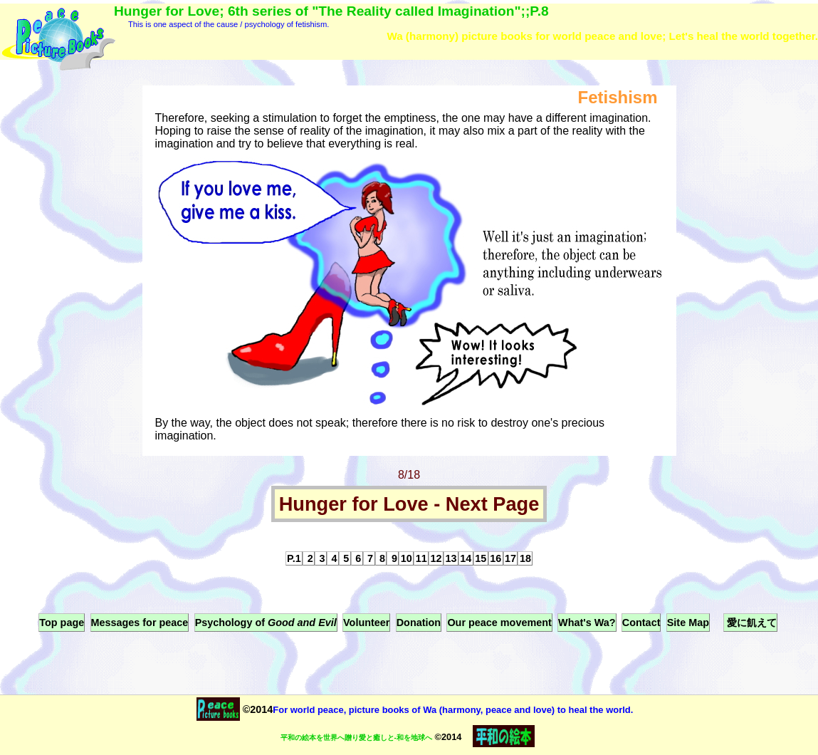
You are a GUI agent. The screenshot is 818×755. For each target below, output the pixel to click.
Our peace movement (499, 622)
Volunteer (366, 622)
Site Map (688, 622)
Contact (641, 622)
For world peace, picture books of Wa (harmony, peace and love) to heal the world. (453, 709)
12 (436, 558)
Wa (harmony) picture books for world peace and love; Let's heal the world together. (602, 36)
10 (406, 558)
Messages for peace (140, 622)
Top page (61, 622)
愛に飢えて (750, 622)
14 (465, 558)
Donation (419, 622)
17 (510, 558)
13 (450, 558)
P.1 (294, 558)
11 (421, 558)
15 (480, 558)
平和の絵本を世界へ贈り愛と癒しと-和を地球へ (356, 737)
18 (525, 558)
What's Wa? (586, 622)
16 (495, 558)
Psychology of (266, 622)
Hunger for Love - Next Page (409, 504)
